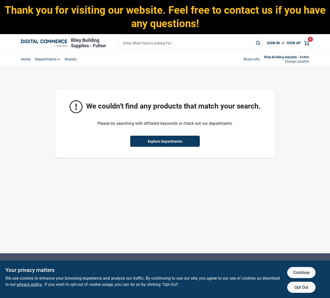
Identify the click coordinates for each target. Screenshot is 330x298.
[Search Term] (191, 43)
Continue (301, 272)
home (26, 59)
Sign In (273, 43)
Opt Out (301, 287)
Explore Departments (165, 141)
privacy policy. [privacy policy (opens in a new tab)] (30, 284)
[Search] (258, 43)
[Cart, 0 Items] (306, 43)
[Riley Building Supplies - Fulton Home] (44, 43)
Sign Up (294, 43)
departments (45, 59)
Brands (71, 59)
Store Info (251, 59)
